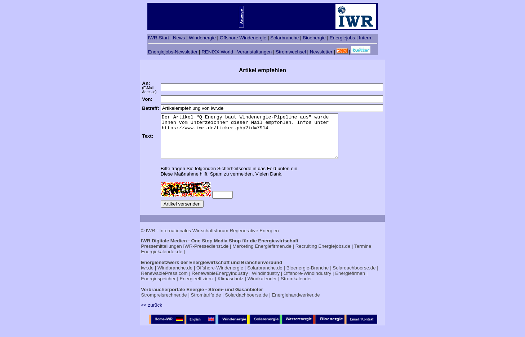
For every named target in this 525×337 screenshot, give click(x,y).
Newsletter (321, 52)
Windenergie (202, 37)
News (179, 37)
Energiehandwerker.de (296, 303)
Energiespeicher (158, 287)
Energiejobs (342, 37)
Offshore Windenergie (243, 37)
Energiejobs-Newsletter (173, 52)
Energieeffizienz (197, 287)
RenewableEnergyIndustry (220, 282)
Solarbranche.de (264, 276)
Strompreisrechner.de (164, 303)
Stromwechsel (291, 52)
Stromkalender (296, 287)
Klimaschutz (231, 287)
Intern (365, 37)
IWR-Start (158, 37)
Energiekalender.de (161, 260)
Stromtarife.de (206, 303)
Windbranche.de (174, 276)
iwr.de (147, 276)
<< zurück (151, 313)
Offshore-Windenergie (219, 276)
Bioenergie (314, 37)
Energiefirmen (350, 282)
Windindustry (266, 282)
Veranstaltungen (254, 52)
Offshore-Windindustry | (309, 282)
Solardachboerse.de (354, 276)
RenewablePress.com (164, 282)
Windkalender (262, 287)
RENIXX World (217, 52)
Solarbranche (284, 37)
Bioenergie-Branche (307, 276)
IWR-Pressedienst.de (205, 255)
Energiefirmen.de (273, 255)
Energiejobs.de (334, 255)
